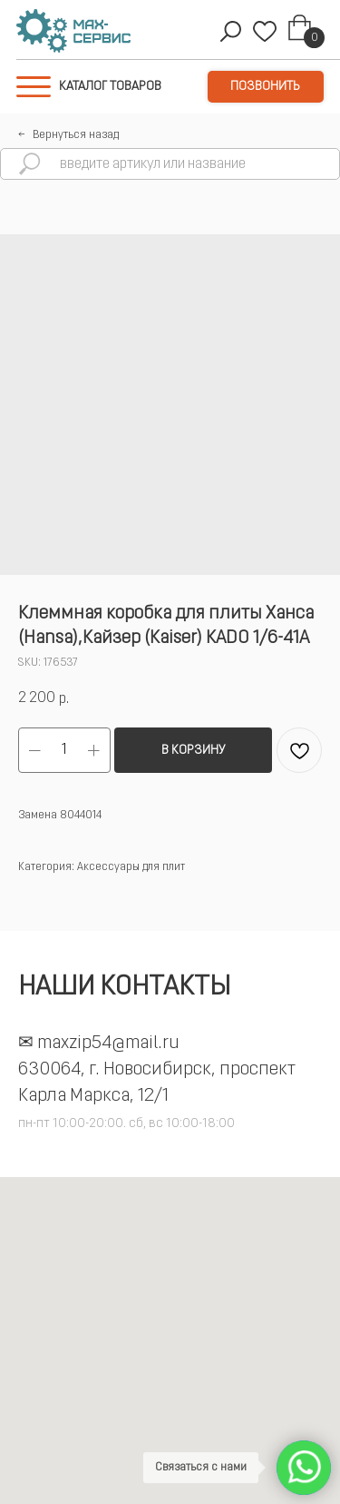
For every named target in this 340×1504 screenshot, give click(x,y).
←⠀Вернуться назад (68, 135)
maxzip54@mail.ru (108, 1043)
